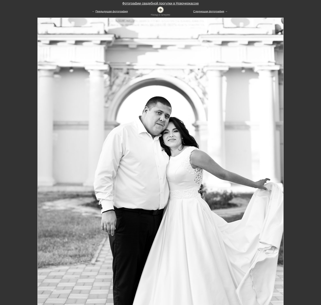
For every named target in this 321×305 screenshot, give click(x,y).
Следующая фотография (208, 11)
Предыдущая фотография (111, 11)
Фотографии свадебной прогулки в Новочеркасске (160, 3)
